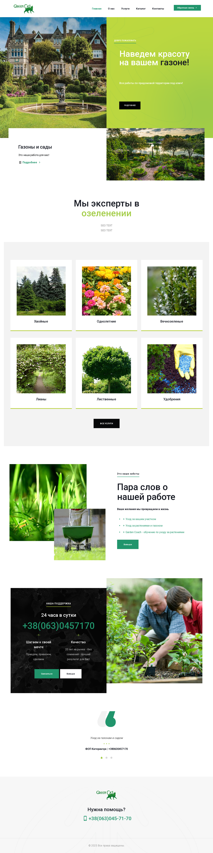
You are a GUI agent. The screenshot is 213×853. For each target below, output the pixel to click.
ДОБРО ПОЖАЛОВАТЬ (125, 42)
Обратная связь (187, 8)
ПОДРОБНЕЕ (130, 112)
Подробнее (32, 162)
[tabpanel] (106, 743)
